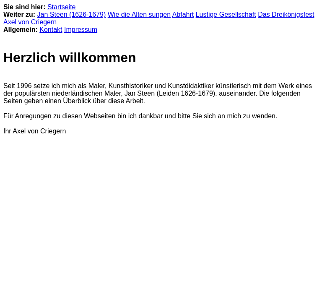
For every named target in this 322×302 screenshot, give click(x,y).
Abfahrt (183, 14)
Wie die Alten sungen (139, 14)
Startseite (61, 6)
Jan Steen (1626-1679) (71, 14)
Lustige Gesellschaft (226, 14)
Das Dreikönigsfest (286, 14)
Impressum (80, 29)
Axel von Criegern (30, 22)
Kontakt (50, 29)
